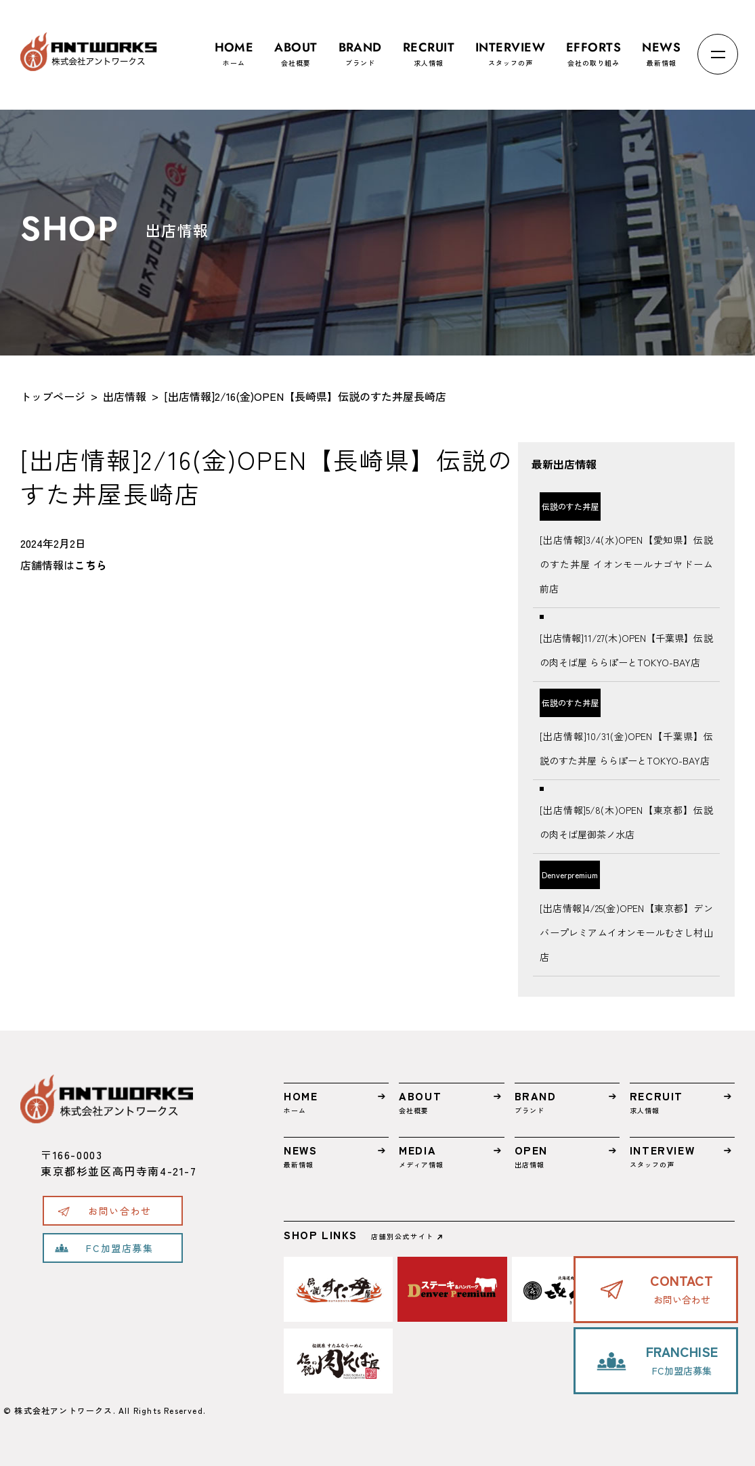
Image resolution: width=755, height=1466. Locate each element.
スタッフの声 (510, 48)
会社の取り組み (593, 48)
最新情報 (661, 48)
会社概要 (295, 48)
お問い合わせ (120, 1210)
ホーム (234, 48)
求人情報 (428, 48)
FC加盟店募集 (119, 1248)
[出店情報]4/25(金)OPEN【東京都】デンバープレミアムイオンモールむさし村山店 (626, 932)
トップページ (52, 396)
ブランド (360, 48)
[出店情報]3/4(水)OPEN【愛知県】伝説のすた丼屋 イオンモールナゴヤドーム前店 (626, 564)
